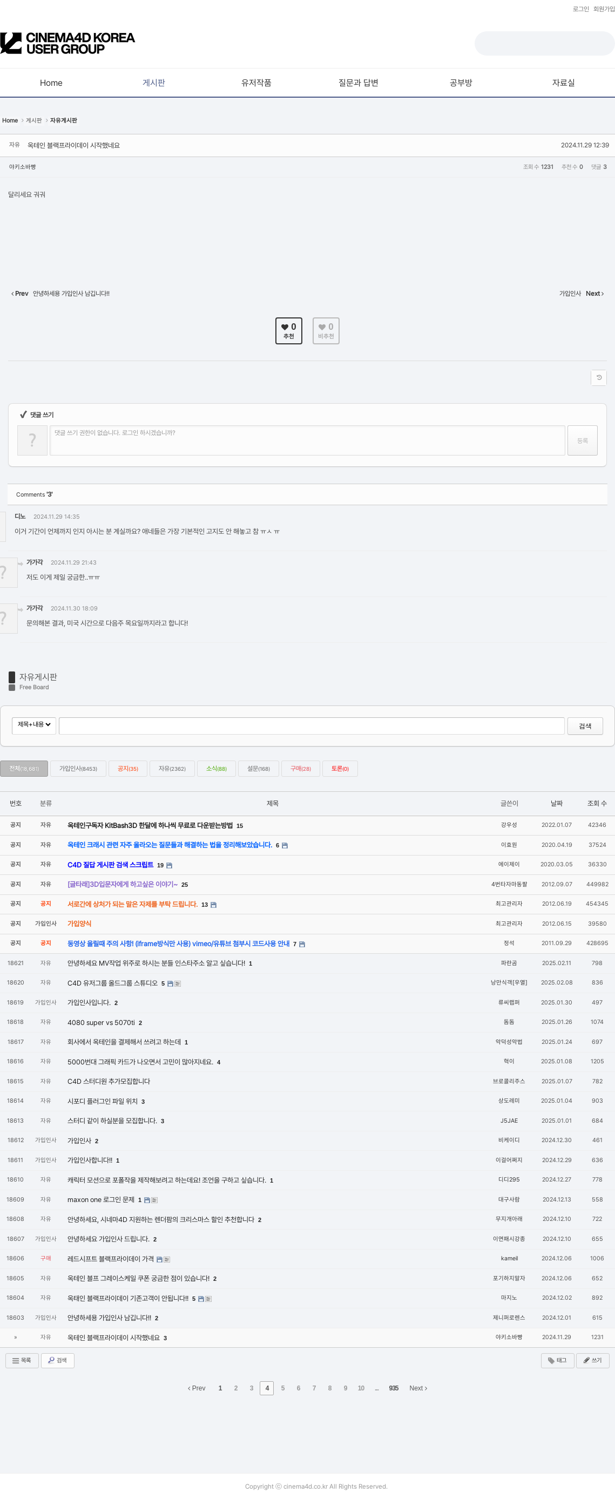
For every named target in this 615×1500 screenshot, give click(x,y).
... (377, 1388)
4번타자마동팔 (509, 884)
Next (418, 1388)
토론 (340, 768)
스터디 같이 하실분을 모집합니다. (113, 1121)
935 (393, 1388)
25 (184, 884)
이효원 (509, 845)
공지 (128, 768)
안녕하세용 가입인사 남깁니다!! (110, 1318)
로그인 (581, 9)
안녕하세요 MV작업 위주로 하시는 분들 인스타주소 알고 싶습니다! (157, 963)
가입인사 (78, 768)
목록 (21, 1361)
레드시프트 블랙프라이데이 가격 (111, 1259)
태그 (556, 1361)
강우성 (509, 825)
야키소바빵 (22, 167)
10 (361, 1388)
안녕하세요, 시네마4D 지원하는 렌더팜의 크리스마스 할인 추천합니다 (161, 1220)
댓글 (591, 518)
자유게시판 (38, 677)
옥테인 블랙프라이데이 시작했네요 (74, 145)
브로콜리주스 (509, 1081)
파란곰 (509, 963)
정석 (509, 943)
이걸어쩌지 (509, 1160)
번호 (16, 803)
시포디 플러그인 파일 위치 (103, 1101)
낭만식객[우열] (509, 982)
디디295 (509, 1179)
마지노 (509, 1297)
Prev (196, 1388)
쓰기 (592, 1360)
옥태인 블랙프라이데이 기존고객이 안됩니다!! (128, 1298)
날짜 (557, 803)
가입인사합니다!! (90, 1160)
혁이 (509, 1061)
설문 (258, 768)
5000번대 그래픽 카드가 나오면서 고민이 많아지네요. (141, 1062)
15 (239, 826)
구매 (300, 768)
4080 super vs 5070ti (102, 1023)
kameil (509, 1258)
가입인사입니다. (89, 1003)
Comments (34, 494)
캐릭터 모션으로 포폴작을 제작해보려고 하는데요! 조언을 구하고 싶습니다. (167, 1180)
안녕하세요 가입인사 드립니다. (109, 1239)
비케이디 (509, 1140)
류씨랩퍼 (509, 1002)
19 (160, 865)
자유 (172, 768)
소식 (216, 768)
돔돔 (509, 1022)
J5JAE (509, 1120)
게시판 (34, 120)
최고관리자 (509, 903)
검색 (585, 726)
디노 (20, 516)
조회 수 (597, 803)
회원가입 (604, 9)
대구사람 (509, 1199)
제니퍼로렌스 (509, 1317)
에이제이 (509, 864)
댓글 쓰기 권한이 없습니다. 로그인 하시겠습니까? (115, 433)
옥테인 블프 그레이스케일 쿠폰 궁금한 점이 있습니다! (139, 1278)
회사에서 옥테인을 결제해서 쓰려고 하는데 (125, 1042)
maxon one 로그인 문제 (101, 1200)
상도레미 (509, 1100)
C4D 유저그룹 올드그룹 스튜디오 (113, 983)
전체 (24, 768)
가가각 (34, 562)
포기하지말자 (509, 1278)
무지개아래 (509, 1219)
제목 (273, 803)
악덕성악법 (509, 1042)
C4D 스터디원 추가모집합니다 (108, 1081)
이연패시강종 (509, 1239)
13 (204, 904)
